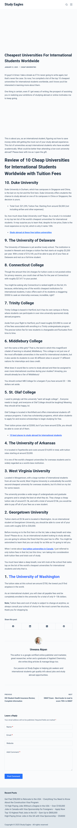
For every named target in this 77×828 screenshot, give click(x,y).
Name (10, 727)
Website (10, 743)
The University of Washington (34, 576)
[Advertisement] (38, 28)
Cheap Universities (28, 67)
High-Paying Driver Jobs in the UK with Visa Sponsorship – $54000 (35, 816)
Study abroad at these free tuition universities (31, 232)
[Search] (67, 5)
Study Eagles (14, 4)
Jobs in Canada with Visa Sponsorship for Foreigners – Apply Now (35, 809)
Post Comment (13, 776)
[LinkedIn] (30, 626)
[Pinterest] (63, 626)
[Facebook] (13, 626)
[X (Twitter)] (47, 626)
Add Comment (13, 752)
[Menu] (71, 4)
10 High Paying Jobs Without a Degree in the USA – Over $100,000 (35, 806)
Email (10, 735)
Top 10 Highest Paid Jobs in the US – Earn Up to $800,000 (31, 812)
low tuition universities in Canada (38, 549)
